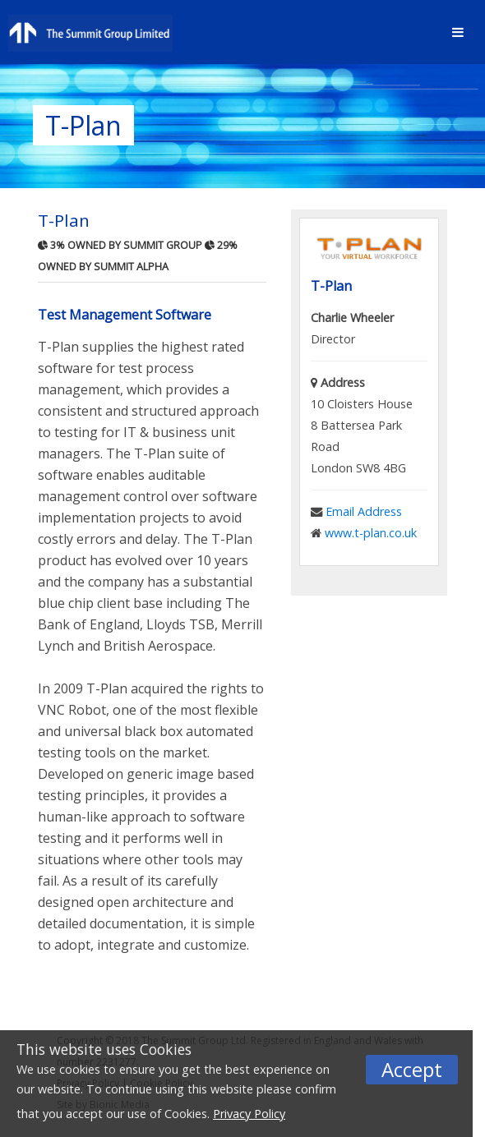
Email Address (364, 511)
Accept (411, 1069)
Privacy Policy (249, 1113)
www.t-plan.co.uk (371, 533)
